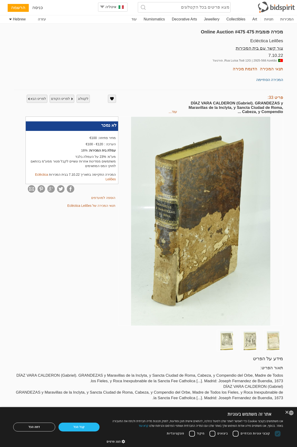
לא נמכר (108, 125)
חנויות (268, 19)
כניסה (37, 7)
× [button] (287, 412)
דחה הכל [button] (34, 427)
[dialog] (148, 427)
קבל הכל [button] (79, 427)
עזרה (42, 19)
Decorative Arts (184, 19)
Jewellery (212, 19)
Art (254, 19)
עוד (134, 19)
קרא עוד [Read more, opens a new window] (143, 426)
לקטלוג (83, 98)
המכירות (287, 19)
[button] (195, 441)
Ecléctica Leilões (266, 40)
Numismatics (154, 19)
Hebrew (17, 19)
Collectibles (235, 19)
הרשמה (18, 7)
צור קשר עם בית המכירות (259, 48)
